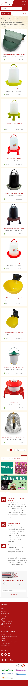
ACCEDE (18, 1)
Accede (3, 618)
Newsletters (4, 611)
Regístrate (3, 620)
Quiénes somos (5, 613)
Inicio (3, 458)
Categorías (6, 13)
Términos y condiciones (6, 621)
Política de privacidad (6, 623)
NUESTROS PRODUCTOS (17, 458)
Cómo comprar (5, 614)
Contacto (3, 616)
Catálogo (8, 458)
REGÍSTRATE (24, 1)
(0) (24, 13)
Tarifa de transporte (6, 626)
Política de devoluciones (7, 625)
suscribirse (14, 594)
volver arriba (24, 455)
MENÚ (24, 4)
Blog (2, 609)
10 (21, 450)
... (24, 450)
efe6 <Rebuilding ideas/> (8, 683)
